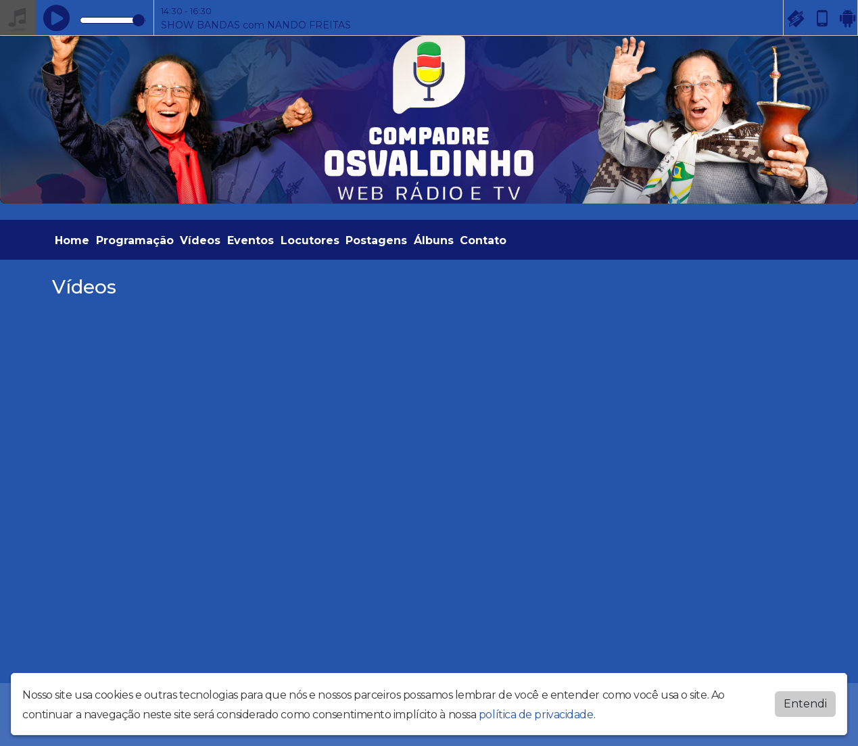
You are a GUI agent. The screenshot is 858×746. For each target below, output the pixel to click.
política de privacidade (536, 711)
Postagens (376, 240)
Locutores (310, 240)
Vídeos (200, 240)
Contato (483, 240)
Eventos (250, 240)
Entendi (805, 700)
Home (72, 240)
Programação (135, 240)
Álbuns (434, 240)
